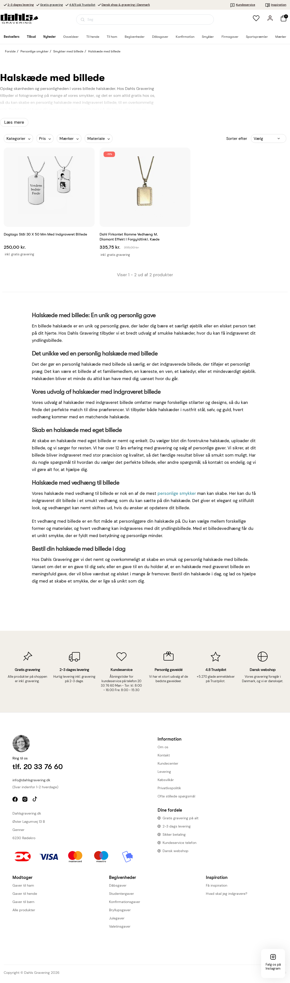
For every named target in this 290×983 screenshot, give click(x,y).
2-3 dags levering (177, 826)
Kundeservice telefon (179, 842)
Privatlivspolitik (169, 788)
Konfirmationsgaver (124, 902)
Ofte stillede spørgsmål (176, 796)
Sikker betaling (174, 834)
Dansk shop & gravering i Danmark (126, 5)
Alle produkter (23, 910)
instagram (25, 800)
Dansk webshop (175, 851)
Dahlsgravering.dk (26, 813)
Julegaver (116, 918)
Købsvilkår (166, 780)
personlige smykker (177, 493)
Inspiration (275, 5)
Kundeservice (242, 5)
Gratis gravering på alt (180, 818)
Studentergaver (121, 893)
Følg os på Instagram (273, 966)
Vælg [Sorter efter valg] (258, 138)
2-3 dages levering (20, 5)
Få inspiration (216, 885)
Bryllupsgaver (120, 910)
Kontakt (164, 755)
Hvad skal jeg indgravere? (226, 893)
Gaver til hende (24, 893)
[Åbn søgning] (145, 19)
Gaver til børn (23, 902)
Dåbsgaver (117, 885)
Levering (164, 771)
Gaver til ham (23, 885)
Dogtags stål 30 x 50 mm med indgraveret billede (45, 234)
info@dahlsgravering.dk (31, 780)
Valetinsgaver (119, 926)
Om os (163, 747)
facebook (15, 800)
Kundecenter (168, 763)
